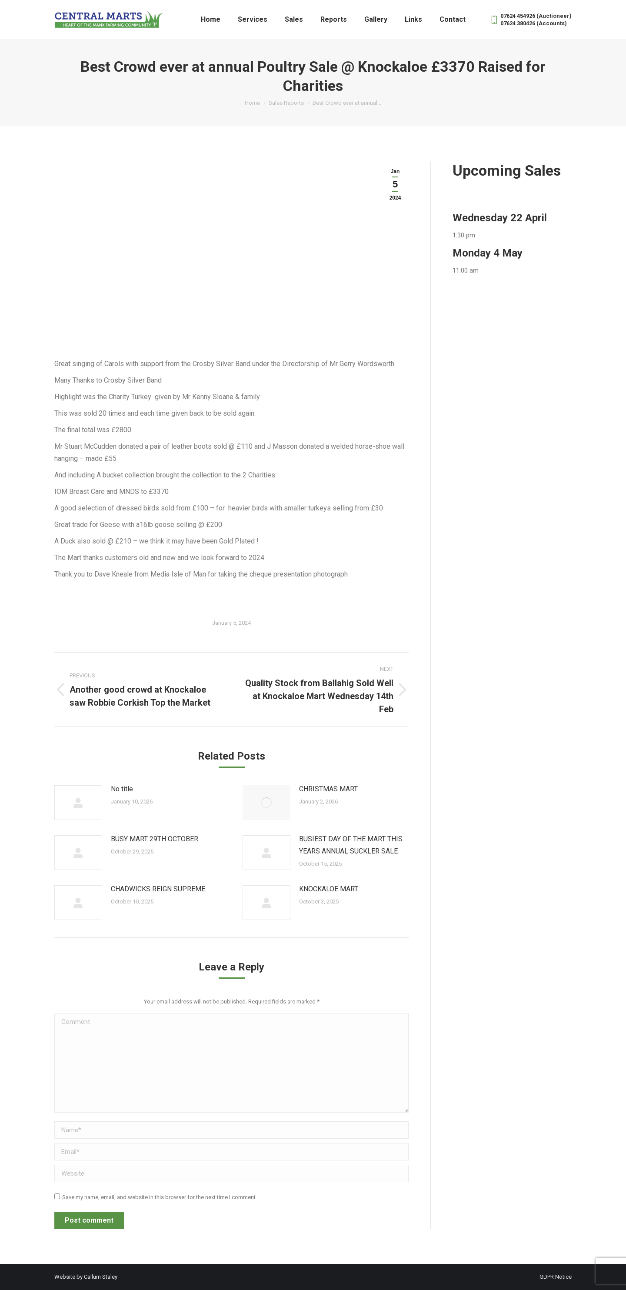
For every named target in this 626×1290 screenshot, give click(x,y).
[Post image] (78, 802)
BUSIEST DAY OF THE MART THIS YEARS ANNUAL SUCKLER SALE (351, 845)
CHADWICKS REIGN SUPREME (158, 889)
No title (122, 789)
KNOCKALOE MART (328, 889)
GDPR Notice (555, 1276)
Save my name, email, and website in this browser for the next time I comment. (159, 1197)
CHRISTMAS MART (328, 789)
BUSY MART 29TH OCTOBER (154, 839)
